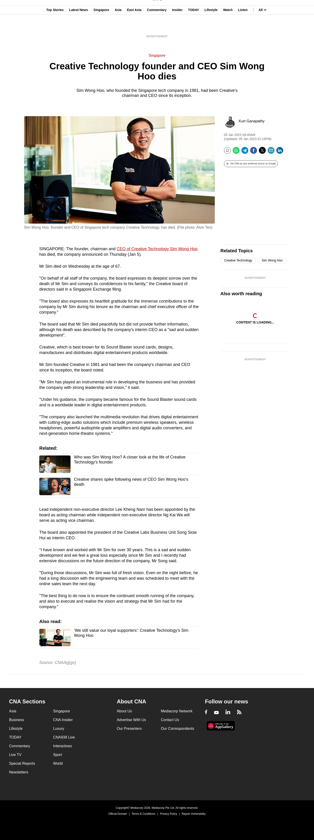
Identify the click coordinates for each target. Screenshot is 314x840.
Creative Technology (238, 260)
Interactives (62, 746)
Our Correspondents (177, 728)
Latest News (78, 26)
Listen (243, 26)
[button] (251, 163)
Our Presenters (129, 728)
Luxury (58, 728)
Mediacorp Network (176, 711)
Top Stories (55, 26)
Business (16, 720)
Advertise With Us (131, 720)
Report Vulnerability (194, 813)
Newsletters (18, 772)
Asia (118, 26)
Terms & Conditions (144, 813)
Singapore (101, 26)
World (58, 763)
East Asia (134, 26)
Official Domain (117, 813)
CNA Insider (63, 720)
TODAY (193, 26)
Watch (227, 26)
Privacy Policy (168, 813)
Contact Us (170, 720)
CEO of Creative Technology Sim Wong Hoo (157, 249)
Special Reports (22, 763)
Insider (177, 26)
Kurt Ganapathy (252, 121)
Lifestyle (211, 26)
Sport (57, 755)
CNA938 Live (64, 737)
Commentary (157, 26)
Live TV (15, 755)
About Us (124, 711)
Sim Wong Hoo (272, 260)
